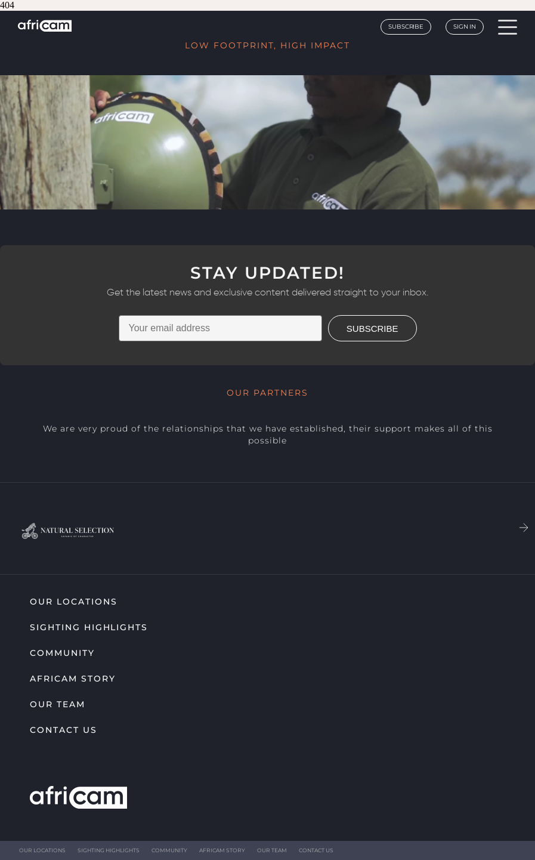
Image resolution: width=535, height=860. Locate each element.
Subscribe (405, 26)
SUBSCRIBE (372, 328)
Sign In (464, 26)
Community (62, 653)
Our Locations (73, 601)
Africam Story (72, 678)
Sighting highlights (89, 627)
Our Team (57, 704)
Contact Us (63, 730)
